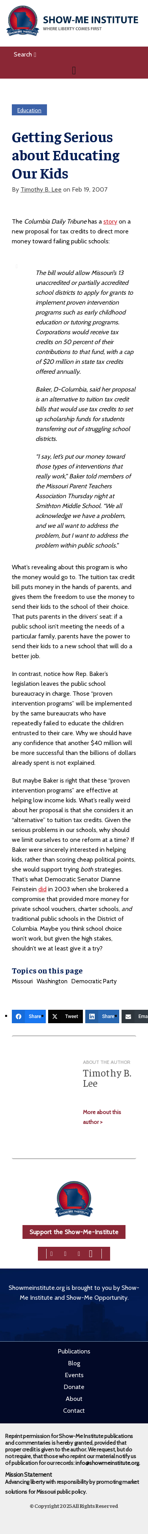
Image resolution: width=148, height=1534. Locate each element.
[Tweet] (65, 1016)
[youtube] (90, 1253)
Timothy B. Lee (41, 189)
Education (29, 110)
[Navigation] (74, 70)
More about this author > (102, 1117)
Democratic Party (94, 981)
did (42, 889)
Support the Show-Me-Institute (74, 1232)
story (110, 221)
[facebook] (52, 1253)
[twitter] (65, 1253)
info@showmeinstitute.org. (107, 1462)
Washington (52, 981)
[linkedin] (79, 1253)
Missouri (22, 981)
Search (25, 54)
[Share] (29, 1016)
